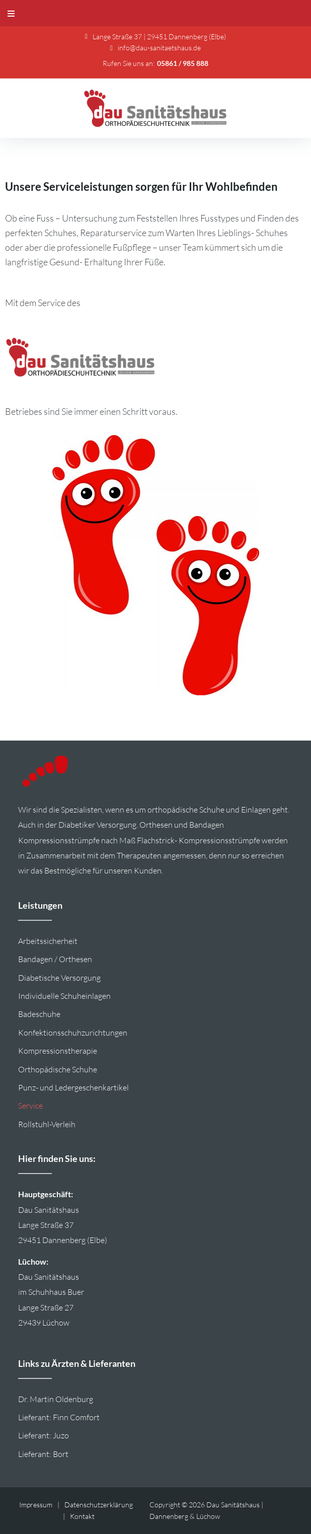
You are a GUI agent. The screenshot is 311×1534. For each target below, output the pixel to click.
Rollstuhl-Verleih (46, 1124)
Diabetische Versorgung (59, 978)
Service (30, 1106)
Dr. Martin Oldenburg (55, 1399)
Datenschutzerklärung (98, 1504)
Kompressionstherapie (57, 1051)
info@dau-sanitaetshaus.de (159, 47)
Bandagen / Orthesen (55, 959)
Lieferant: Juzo (43, 1435)
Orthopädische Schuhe (57, 1069)
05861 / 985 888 (182, 63)
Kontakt (82, 1516)
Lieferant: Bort (43, 1454)
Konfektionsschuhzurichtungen (72, 1033)
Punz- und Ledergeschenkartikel (73, 1087)
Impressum (35, 1504)
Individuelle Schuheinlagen (64, 996)
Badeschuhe (39, 1014)
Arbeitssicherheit (47, 941)
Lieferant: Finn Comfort (59, 1417)
